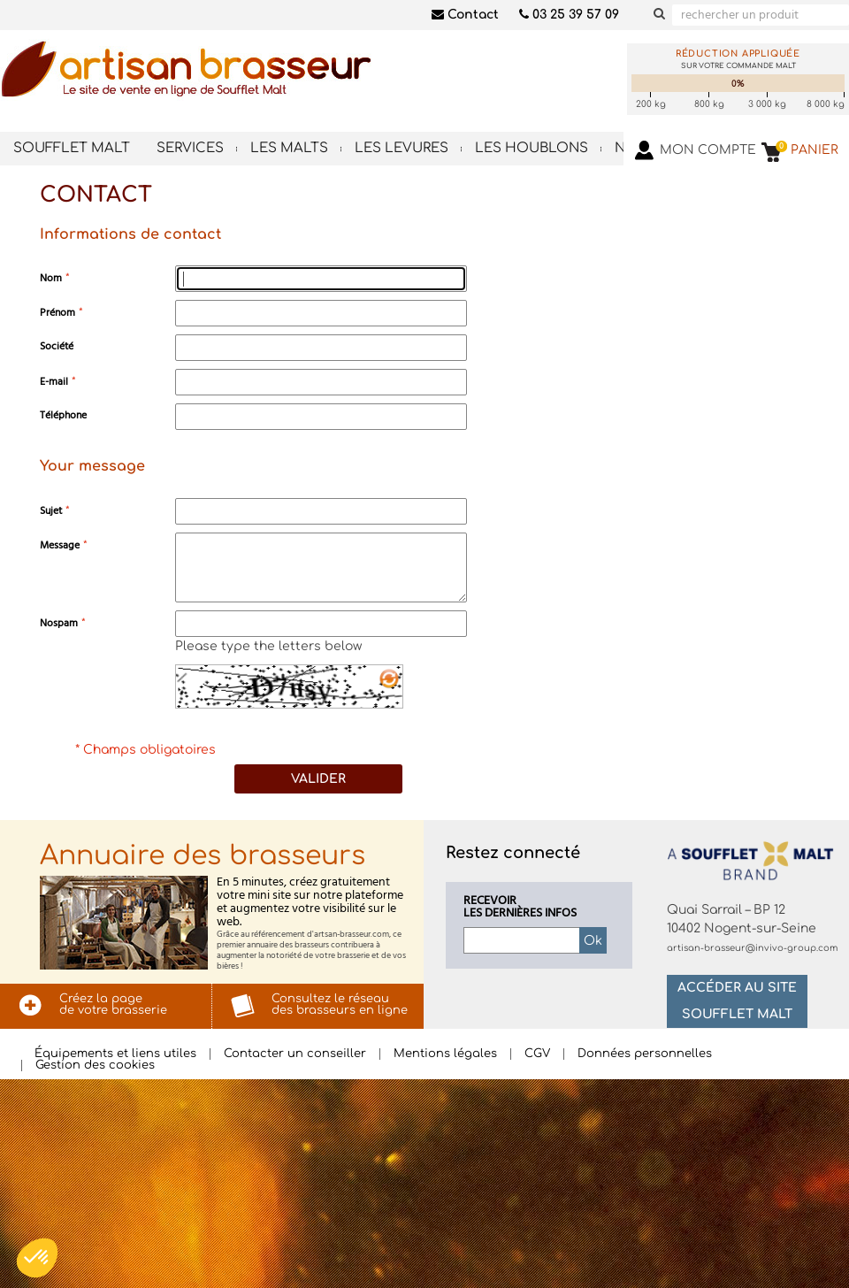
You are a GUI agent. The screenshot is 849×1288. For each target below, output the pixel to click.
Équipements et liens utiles (115, 1054)
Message (60, 545)
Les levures (401, 148)
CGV (537, 1054)
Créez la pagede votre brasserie (113, 1004)
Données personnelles (644, 1054)
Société (56, 346)
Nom (51, 278)
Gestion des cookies (95, 1065)
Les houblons (531, 148)
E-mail (54, 381)
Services (190, 148)
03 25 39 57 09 (569, 14)
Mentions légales (445, 1054)
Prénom (57, 312)
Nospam (59, 623)
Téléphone (63, 415)
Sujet (51, 510)
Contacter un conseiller (295, 1054)
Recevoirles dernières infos (520, 907)
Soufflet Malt (71, 148)
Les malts (289, 148)
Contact (465, 14)
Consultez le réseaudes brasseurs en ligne (340, 1004)
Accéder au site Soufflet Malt (737, 1001)
